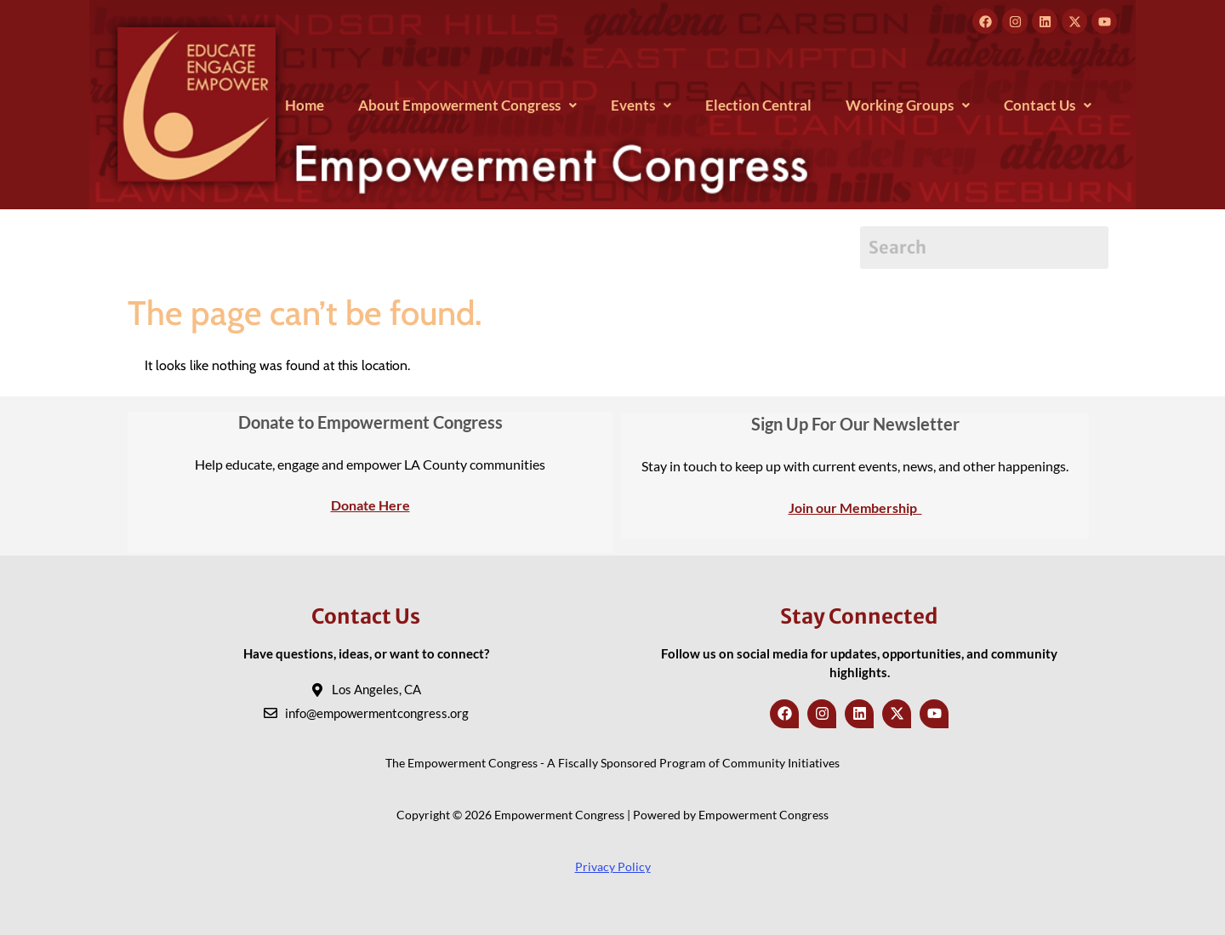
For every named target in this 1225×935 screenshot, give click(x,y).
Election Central (758, 105)
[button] (467, 105)
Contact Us (1047, 105)
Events (641, 105)
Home (304, 105)
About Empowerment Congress (467, 105)
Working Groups (908, 105)
